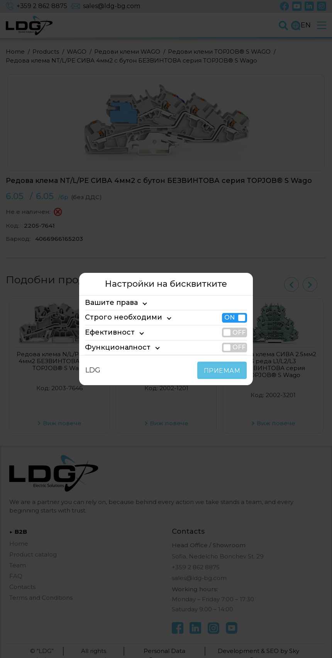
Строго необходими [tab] (116, 317)
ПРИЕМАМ (223, 370)
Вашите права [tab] (108, 302)
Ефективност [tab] (106, 332)
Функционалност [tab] (112, 347)
